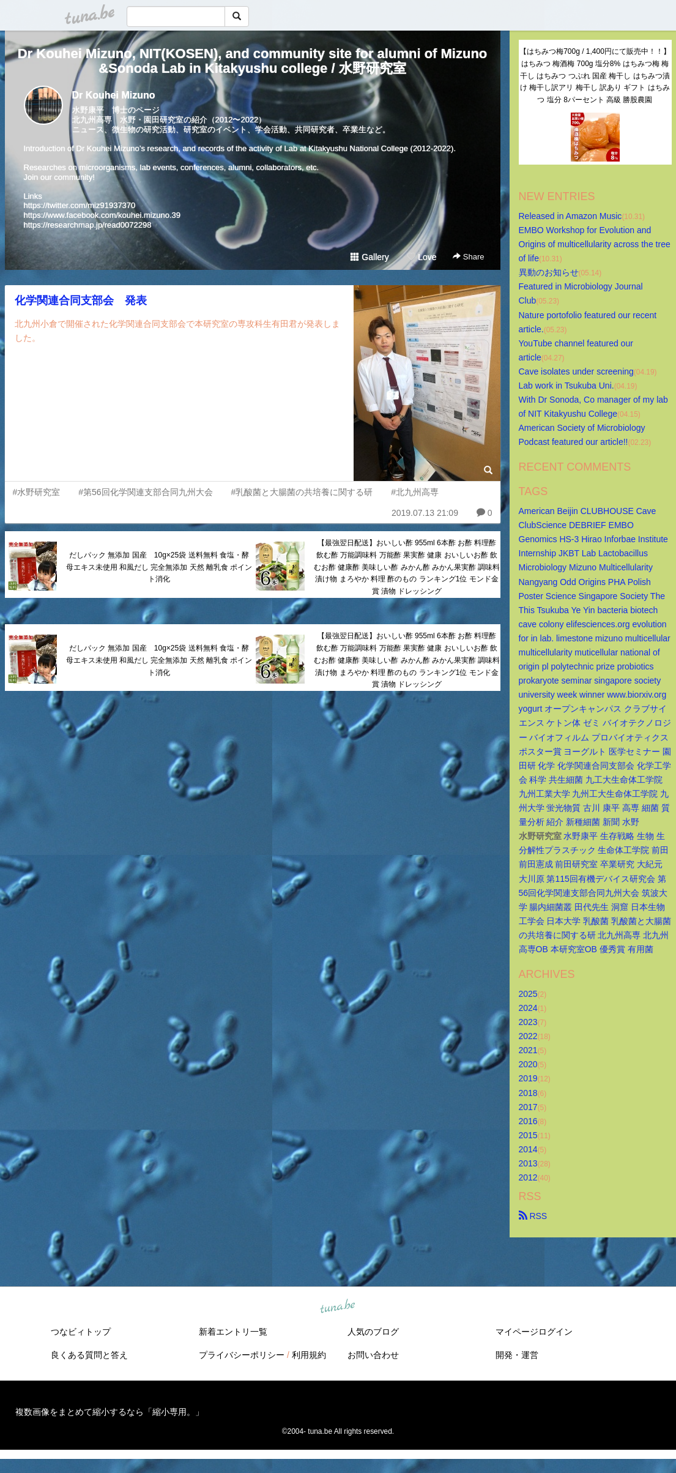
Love (421, 257)
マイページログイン (534, 1332)
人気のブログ (373, 1332)
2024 (528, 1008)
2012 (528, 1177)
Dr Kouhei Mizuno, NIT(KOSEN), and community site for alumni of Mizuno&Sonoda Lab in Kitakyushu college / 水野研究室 (253, 61)
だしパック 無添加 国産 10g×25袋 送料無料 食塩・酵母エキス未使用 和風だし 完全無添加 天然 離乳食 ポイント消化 (159, 567)
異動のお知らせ (549, 272)
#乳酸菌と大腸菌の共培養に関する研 (302, 492)
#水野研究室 (37, 492)
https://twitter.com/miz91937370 (80, 205)
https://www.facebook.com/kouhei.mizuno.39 (102, 215)
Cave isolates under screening (576, 371)
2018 (528, 1093)
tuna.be (338, 1307)
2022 (528, 1036)
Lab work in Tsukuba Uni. (566, 385)
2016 (528, 1121)
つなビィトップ (81, 1332)
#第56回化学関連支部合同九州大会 (145, 492)
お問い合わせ (373, 1355)
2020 (528, 1064)
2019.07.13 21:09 (425, 513)
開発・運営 (517, 1355)
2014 (528, 1149)
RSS (533, 1216)
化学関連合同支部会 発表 (81, 300)
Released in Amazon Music (570, 216)
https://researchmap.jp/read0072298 (88, 224)
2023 (528, 1022)
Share (468, 256)
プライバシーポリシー (241, 1355)
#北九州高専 (415, 492)
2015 (528, 1135)
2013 (528, 1163)
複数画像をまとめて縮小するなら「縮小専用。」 (109, 1412)
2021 (528, 1050)
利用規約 (309, 1355)
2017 (528, 1107)
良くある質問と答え (89, 1355)
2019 (528, 1078)
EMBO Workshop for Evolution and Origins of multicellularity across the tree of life (596, 244)
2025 (528, 994)
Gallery (369, 257)
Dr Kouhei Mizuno (113, 95)
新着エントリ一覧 (233, 1332)
